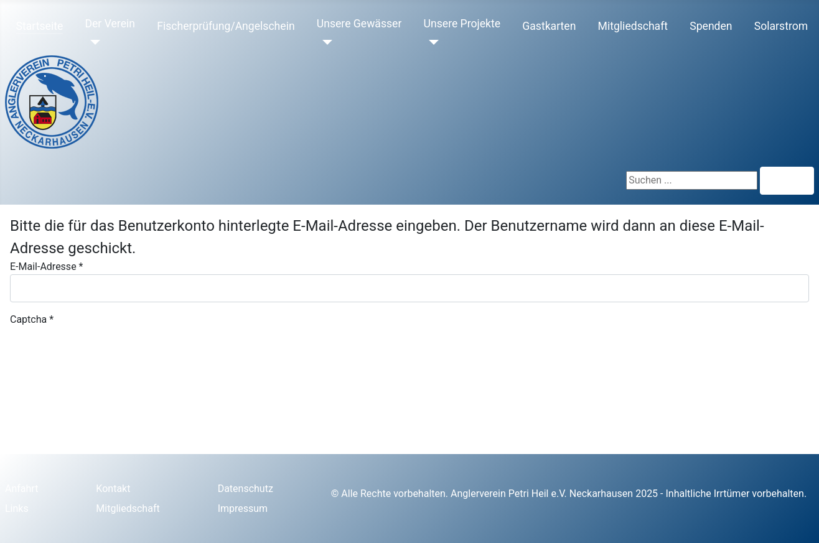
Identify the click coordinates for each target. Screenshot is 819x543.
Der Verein (109, 23)
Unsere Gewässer (359, 23)
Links (17, 508)
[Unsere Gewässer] (324, 42)
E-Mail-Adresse (46, 266)
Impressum (243, 508)
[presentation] (104, 351)
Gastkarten (549, 26)
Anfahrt (21, 488)
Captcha (32, 319)
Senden (37, 419)
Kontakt (113, 488)
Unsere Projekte (462, 23)
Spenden (711, 26)
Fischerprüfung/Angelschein (225, 26)
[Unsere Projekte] (431, 42)
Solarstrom (781, 26)
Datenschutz (245, 488)
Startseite (39, 26)
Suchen (786, 181)
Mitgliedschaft (633, 26)
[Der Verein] (92, 42)
